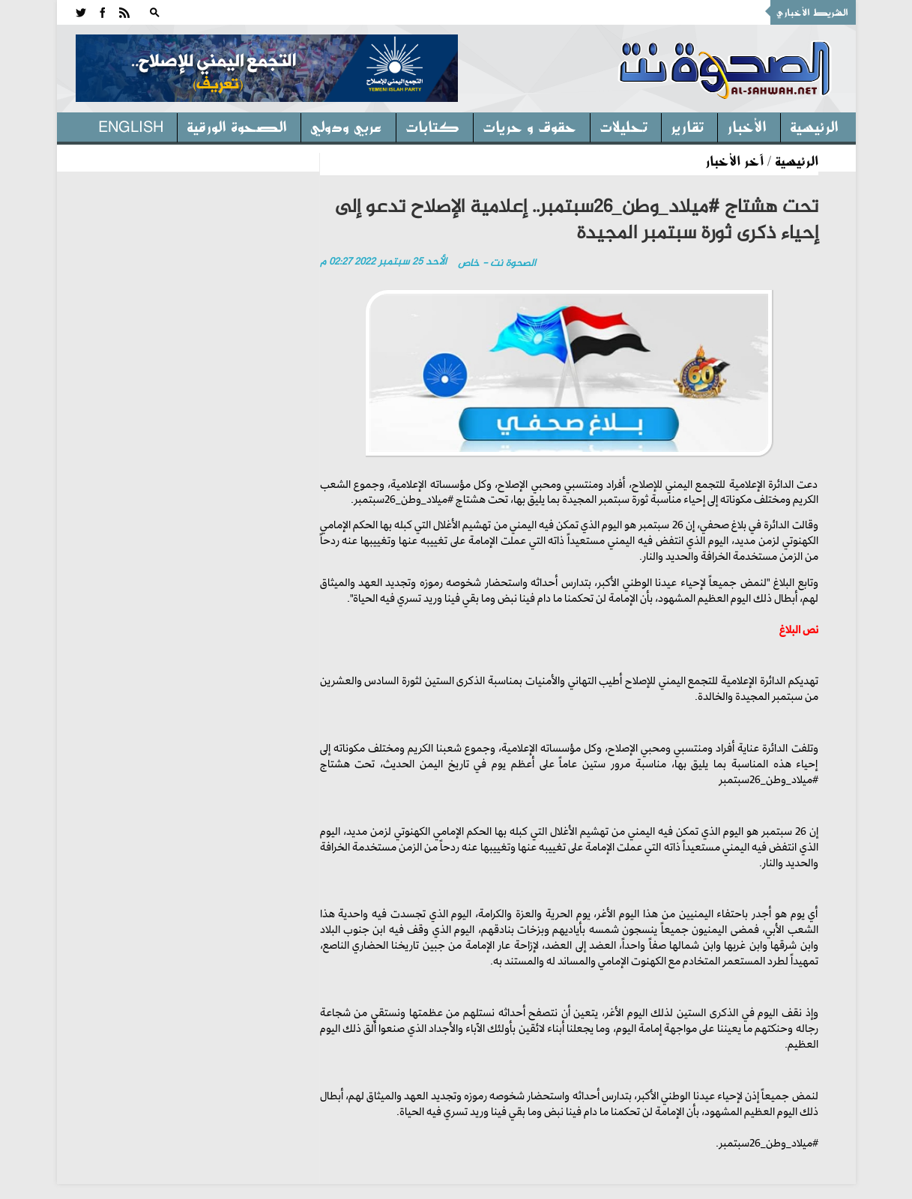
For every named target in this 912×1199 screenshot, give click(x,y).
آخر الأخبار (734, 160)
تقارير (687, 126)
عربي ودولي (346, 126)
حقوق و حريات (529, 126)
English (130, 126)
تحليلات (623, 126)
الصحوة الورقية (237, 126)
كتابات (432, 126)
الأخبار (747, 126)
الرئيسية (814, 126)
